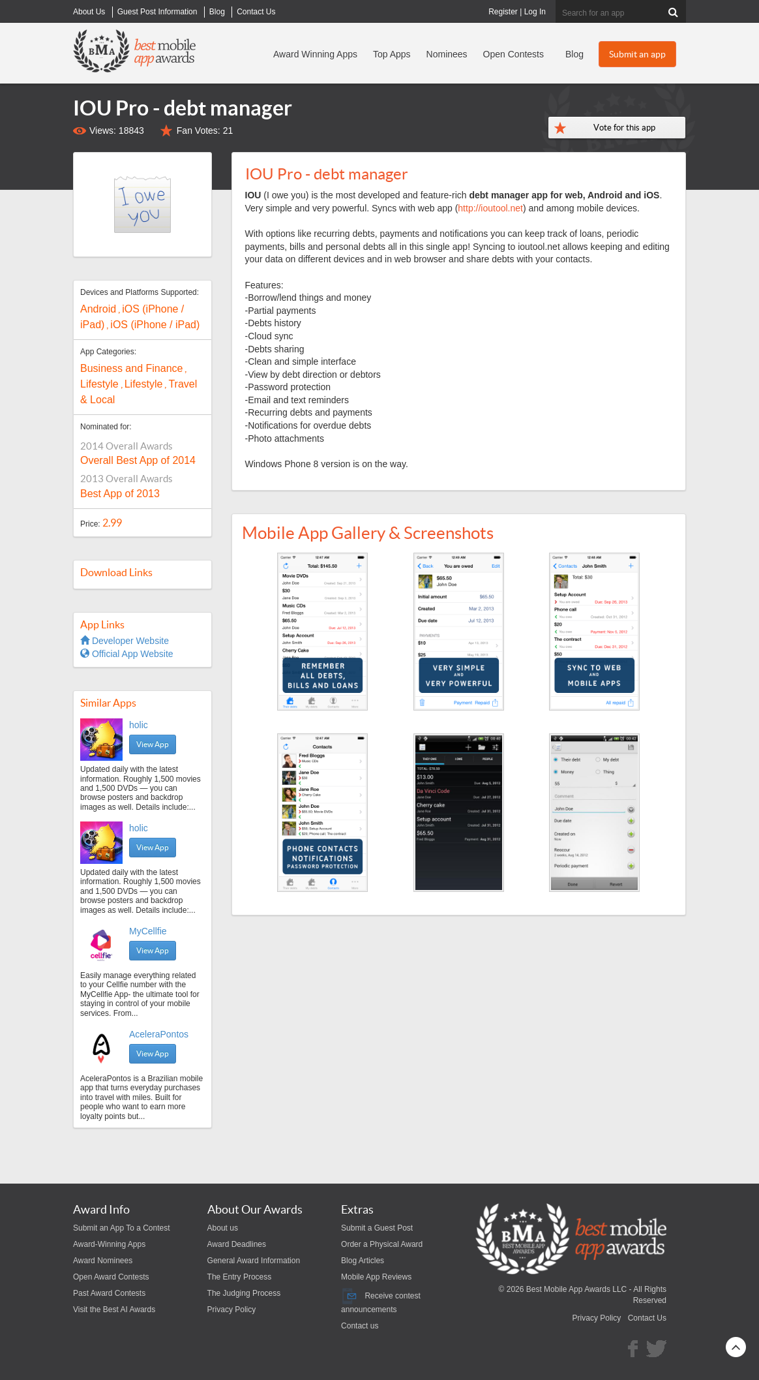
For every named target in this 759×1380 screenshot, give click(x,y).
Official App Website (126, 654)
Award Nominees (102, 1260)
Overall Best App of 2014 (138, 460)
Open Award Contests (111, 1276)
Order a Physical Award (382, 1244)
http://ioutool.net (490, 208)
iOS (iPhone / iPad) (155, 324)
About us (222, 1228)
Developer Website (124, 641)
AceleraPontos (158, 1034)
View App (152, 744)
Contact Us (647, 1318)
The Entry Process (239, 1276)
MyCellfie (148, 931)
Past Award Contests (109, 1293)
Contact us (359, 1325)
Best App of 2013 (120, 493)
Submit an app (637, 54)
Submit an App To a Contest (121, 1228)
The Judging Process (244, 1293)
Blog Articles (362, 1260)
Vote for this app (624, 127)
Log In (535, 11)
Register (503, 11)
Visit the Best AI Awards (114, 1309)
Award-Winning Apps (109, 1244)
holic (138, 725)
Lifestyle (99, 384)
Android (98, 308)
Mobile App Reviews (376, 1276)
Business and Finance (131, 368)
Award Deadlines (237, 1244)
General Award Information (254, 1260)
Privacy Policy (231, 1309)
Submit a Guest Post (377, 1228)
